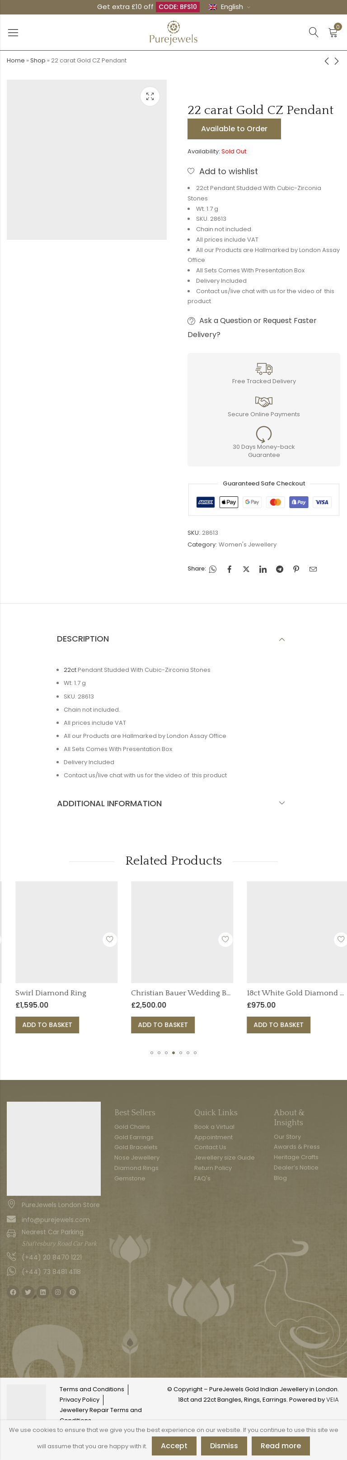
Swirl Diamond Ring (115, 993)
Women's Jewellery (248, 544)
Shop (38, 60)
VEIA (332, 1399)
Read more (281, 1446)
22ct (70, 670)
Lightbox (150, 96)
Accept (174, 1446)
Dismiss (224, 1446)
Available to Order (234, 129)
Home (16, 60)
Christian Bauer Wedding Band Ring (258, 993)
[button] (151, 1052)
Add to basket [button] (111, 1024)
